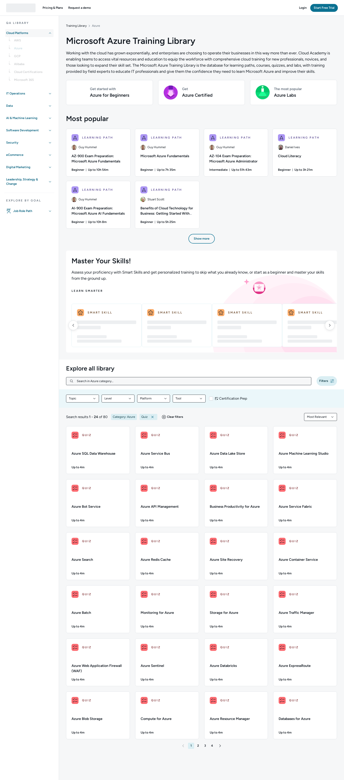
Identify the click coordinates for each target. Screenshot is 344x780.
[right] (330, 325)
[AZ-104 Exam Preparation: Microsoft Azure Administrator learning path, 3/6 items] (236, 152)
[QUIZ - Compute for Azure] (167, 715)
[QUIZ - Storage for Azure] (236, 609)
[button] (53, 8)
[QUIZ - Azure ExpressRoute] (305, 662)
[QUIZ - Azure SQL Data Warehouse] (98, 450)
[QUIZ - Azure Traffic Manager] (305, 609)
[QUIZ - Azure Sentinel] (167, 662)
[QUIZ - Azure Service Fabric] (305, 503)
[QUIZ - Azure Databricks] (236, 662)
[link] (33, 42)
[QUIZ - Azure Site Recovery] (236, 556)
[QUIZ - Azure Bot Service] (98, 503)
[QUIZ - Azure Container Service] (305, 556)
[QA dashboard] (20, 8)
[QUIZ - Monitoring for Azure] (167, 609)
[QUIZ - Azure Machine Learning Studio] (305, 450)
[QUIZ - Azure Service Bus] (167, 450)
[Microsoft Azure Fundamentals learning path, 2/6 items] (167, 152)
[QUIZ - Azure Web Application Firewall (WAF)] (98, 662)
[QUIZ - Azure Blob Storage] (98, 715)
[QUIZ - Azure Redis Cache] (167, 556)
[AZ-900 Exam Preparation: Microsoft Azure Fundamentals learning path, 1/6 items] (98, 152)
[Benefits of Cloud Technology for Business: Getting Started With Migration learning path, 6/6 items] (167, 205)
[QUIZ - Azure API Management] (167, 503)
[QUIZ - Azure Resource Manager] (236, 715)
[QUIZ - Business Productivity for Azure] (236, 503)
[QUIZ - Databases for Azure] (305, 715)
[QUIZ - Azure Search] (98, 556)
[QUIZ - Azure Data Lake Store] (236, 450)
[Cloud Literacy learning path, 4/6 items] (304, 152)
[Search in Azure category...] (192, 381)
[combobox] (82, 398)
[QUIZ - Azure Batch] (98, 609)
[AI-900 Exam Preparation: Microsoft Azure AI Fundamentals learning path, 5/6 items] (98, 205)
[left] (73, 325)
